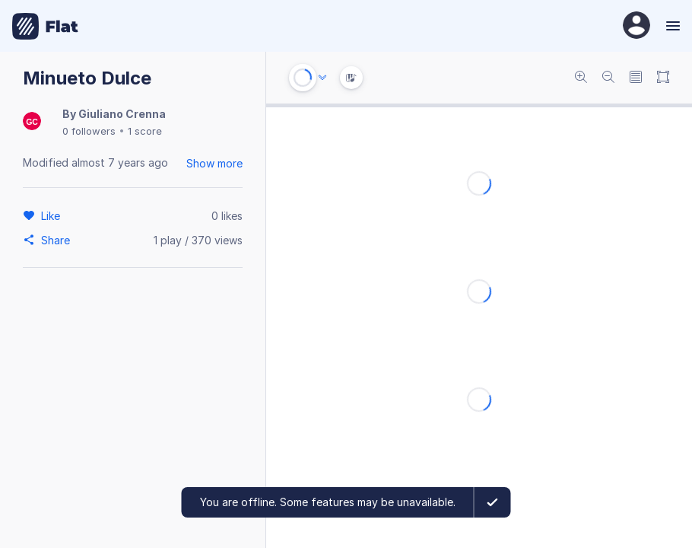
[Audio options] (322, 77)
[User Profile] (636, 26)
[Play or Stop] (302, 77)
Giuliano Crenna (122, 113)
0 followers (89, 131)
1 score (145, 131)
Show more (214, 163)
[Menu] (671, 26)
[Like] (53, 215)
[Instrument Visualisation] (351, 77)
